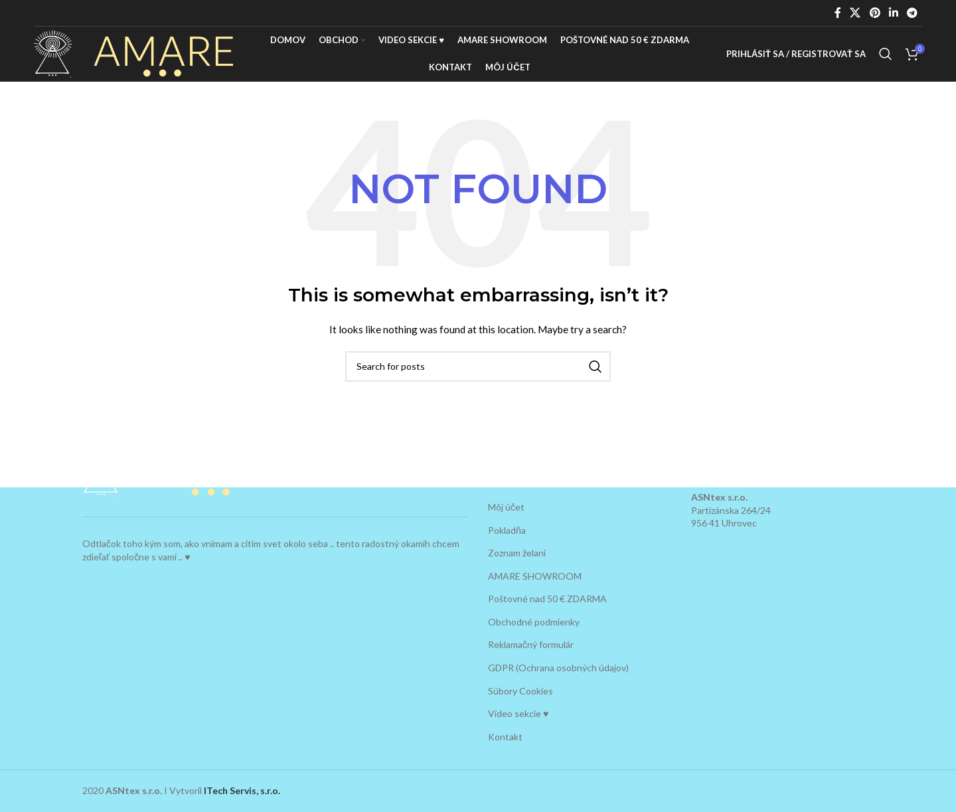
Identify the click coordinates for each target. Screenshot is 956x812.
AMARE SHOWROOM (535, 576)
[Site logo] (133, 60)
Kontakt (505, 736)
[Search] (885, 61)
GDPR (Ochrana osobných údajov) (558, 667)
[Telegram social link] (912, 13)
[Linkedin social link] (893, 13)
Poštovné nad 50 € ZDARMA (547, 598)
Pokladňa (507, 530)
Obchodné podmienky (534, 621)
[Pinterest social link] (874, 13)
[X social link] (855, 13)
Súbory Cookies (520, 690)
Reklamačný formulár (531, 645)
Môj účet (506, 507)
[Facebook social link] (837, 13)
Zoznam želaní (517, 552)
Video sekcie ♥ (518, 713)
